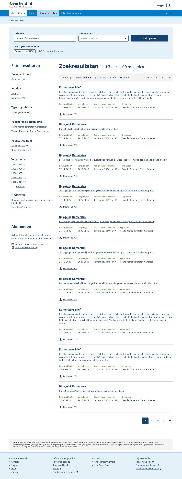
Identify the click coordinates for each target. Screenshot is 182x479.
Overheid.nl (16, 14)
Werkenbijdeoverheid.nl (147, 468)
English (14, 465)
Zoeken (14, 472)
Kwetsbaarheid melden (64, 472)
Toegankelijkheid (61, 465)
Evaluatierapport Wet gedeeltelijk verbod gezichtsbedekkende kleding (92, 391)
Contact (15, 461)
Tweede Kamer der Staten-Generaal (28, 131)
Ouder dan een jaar (20, 150)
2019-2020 (16, 177)
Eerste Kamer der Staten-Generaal (27, 126)
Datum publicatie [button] (83, 77)
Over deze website (20, 458)
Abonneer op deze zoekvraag (29, 244)
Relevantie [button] (125, 77)
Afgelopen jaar (18, 145)
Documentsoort (86, 33)
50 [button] (169, 77)
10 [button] (157, 77)
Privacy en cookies (61, 461)
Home (32, 13)
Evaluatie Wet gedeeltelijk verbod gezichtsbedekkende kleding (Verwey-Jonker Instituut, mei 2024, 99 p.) (108, 283)
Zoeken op (19, 33)
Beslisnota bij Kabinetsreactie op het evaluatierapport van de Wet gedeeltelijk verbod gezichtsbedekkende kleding (113, 159)
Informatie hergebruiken (64, 458)
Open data (99, 458)
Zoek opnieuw (149, 38)
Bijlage (14, 93)
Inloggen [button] (160, 5)
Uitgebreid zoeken (48, 13)
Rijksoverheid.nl (143, 461)
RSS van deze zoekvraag (26, 247)
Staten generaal (18, 112)
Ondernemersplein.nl (146, 465)
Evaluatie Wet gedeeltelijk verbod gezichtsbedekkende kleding (88, 129)
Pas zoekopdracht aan (53, 51)
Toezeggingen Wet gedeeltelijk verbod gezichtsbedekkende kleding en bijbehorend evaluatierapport (106, 190)
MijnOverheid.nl (143, 458)
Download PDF (70, 114)
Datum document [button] (105, 77)
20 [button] (163, 77)
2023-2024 (16, 168)
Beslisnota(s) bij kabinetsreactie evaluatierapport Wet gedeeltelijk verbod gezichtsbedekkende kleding (107, 221)
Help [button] (167, 13)
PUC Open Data (101, 465)
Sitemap (57, 468)
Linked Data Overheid (104, 461)
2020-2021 (16, 173)
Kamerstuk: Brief (70, 87)
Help (13, 468)
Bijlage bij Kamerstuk (72, 124)
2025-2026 (16, 164)
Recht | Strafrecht (19, 207)
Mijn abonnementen (71, 13)
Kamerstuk (16, 79)
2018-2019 (16, 182)
